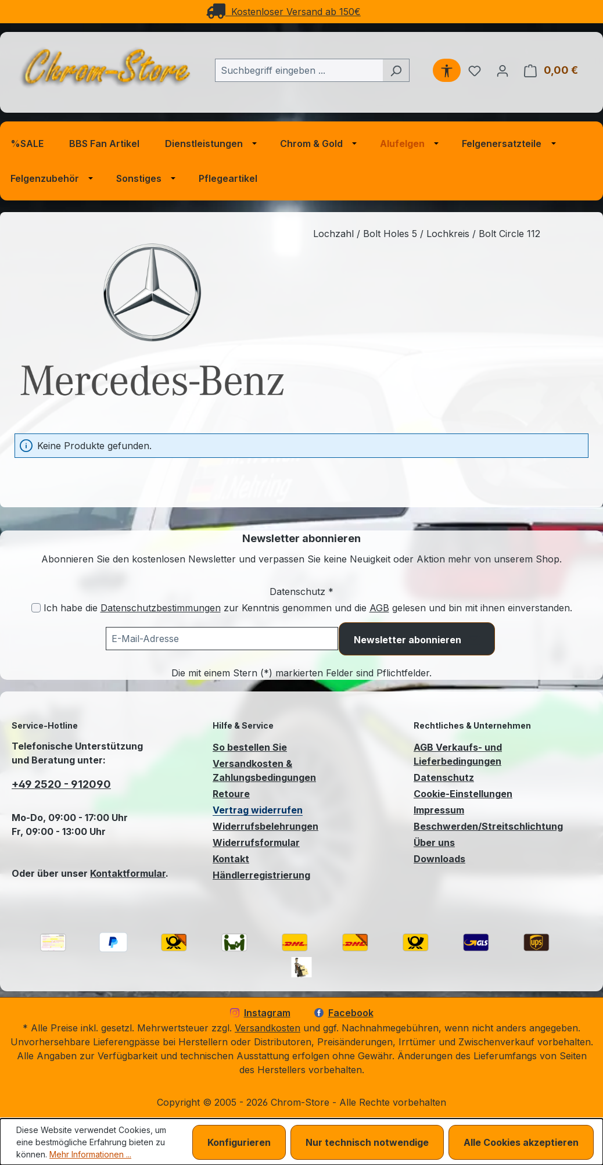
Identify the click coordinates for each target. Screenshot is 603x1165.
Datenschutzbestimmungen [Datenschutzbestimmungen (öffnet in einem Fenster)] (160, 608)
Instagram (260, 1013)
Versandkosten (267, 1028)
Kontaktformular (128, 873)
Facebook (344, 1013)
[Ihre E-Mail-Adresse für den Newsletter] (222, 638)
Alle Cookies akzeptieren (521, 1142)
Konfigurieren (239, 1142)
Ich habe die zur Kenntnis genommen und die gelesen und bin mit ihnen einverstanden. (308, 608)
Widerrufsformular (256, 842)
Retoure (231, 794)
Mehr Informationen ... (90, 1154)
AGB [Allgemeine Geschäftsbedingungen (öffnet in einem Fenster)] (379, 608)
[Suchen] (396, 70)
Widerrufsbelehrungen (265, 826)
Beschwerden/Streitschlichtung (488, 826)
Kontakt (231, 859)
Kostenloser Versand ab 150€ (283, 11)
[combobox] (299, 70)
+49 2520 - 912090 (61, 784)
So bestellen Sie (250, 747)
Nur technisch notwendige (367, 1142)
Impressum (439, 810)
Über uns (434, 842)
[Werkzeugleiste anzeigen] (447, 70)
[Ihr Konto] (502, 70)
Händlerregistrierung (261, 875)
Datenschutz (444, 777)
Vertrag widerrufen (258, 810)
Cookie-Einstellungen (463, 794)
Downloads (439, 859)
